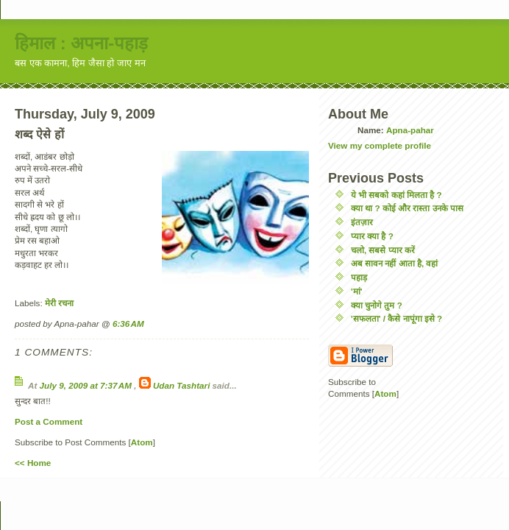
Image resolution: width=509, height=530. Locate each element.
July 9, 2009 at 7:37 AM (87, 385)
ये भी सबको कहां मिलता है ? (396, 194)
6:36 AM (128, 323)
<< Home (33, 462)
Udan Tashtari (181, 385)
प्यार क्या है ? (372, 236)
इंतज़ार (362, 222)
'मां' (357, 291)
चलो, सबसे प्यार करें (383, 250)
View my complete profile (379, 145)
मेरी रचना (59, 303)
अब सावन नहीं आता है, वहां (394, 263)
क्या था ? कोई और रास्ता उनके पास (407, 208)
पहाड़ (359, 277)
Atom (142, 442)
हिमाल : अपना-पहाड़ (81, 43)
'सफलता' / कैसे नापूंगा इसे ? (396, 318)
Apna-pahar (410, 130)
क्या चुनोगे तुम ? (376, 305)
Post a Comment (48, 421)
